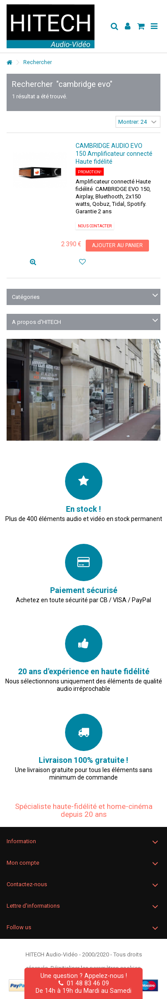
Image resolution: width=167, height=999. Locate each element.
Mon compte (23, 862)
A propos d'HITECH (36, 322)
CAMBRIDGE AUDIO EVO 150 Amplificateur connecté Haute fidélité (114, 153)
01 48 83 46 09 (83, 983)
